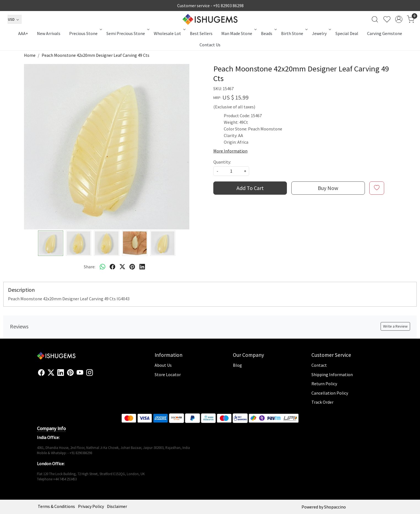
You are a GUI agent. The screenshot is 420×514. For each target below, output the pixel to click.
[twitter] (122, 266)
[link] (375, 19)
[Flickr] (96, 375)
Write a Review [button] (395, 326)
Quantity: (222, 162)
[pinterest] (132, 266)
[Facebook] (41, 373)
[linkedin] (142, 266)
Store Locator (168, 374)
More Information (230, 151)
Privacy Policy (91, 506)
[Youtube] (80, 373)
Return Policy (324, 383)
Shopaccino (335, 507)
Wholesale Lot (169, 33)
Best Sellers (201, 33)
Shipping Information (332, 374)
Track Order (322, 402)
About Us (163, 365)
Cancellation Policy (329, 393)
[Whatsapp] (102, 266)
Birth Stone (294, 33)
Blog (237, 365)
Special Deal (346, 33)
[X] (51, 373)
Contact (319, 365)
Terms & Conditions (56, 506)
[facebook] (112, 266)
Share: (89, 266)
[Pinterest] (70, 373)
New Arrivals (48, 33)
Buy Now (328, 187)
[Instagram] (89, 373)
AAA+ (23, 33)
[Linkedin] (60, 373)
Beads (268, 33)
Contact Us (210, 44)
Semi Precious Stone (127, 33)
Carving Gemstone (384, 33)
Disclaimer (117, 506)
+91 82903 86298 (228, 5)
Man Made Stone (238, 33)
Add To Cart (250, 187)
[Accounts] (399, 19)
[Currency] (14, 19)
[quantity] (231, 171)
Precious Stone (85, 33)
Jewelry (321, 33)
